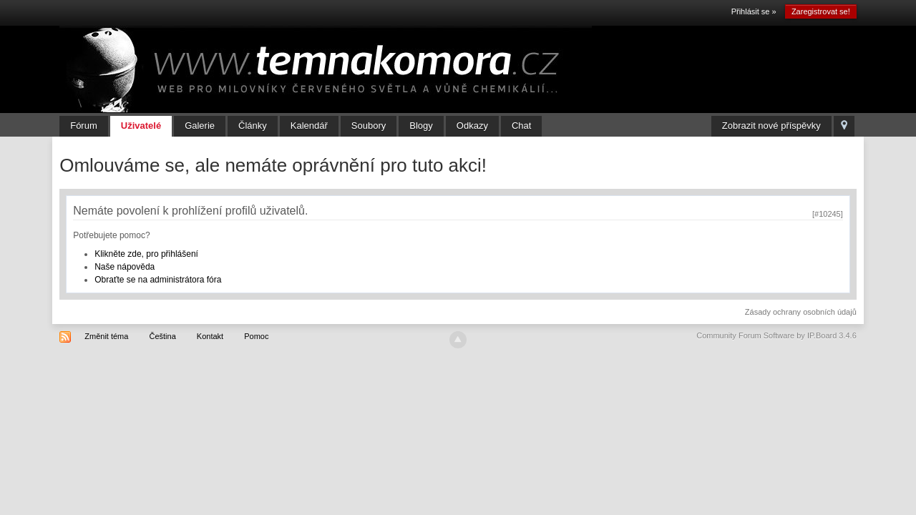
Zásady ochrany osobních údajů (801, 312)
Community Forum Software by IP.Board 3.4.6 (776, 335)
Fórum (83, 125)
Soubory (368, 125)
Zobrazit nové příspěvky (771, 125)
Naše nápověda (124, 267)
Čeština (162, 336)
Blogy (421, 125)
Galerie (200, 125)
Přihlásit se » (753, 11)
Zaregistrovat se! (820, 11)
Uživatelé (141, 125)
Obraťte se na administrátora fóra (157, 280)
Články (252, 125)
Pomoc (256, 336)
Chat (521, 125)
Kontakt (210, 336)
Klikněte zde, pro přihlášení (146, 254)
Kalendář (309, 125)
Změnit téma (106, 336)
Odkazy (472, 125)
